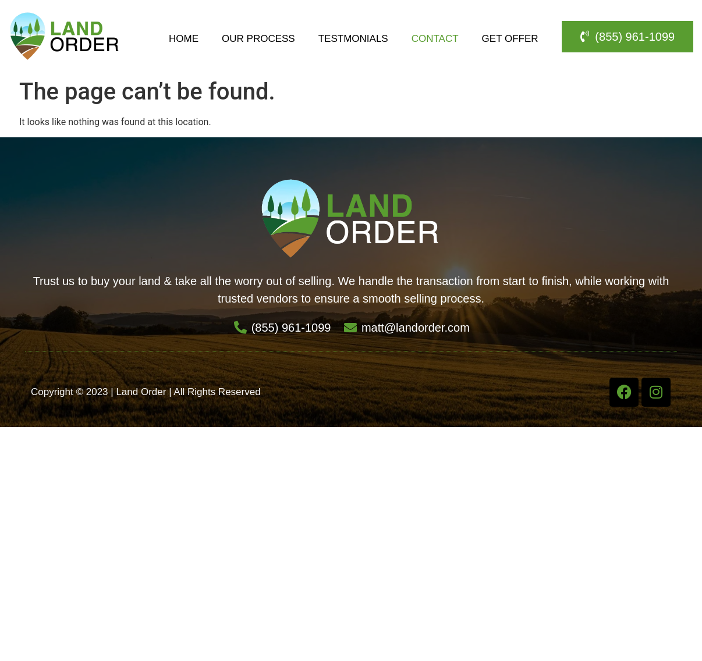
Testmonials (353, 38)
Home (183, 38)
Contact (435, 38)
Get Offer (510, 38)
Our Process (258, 38)
